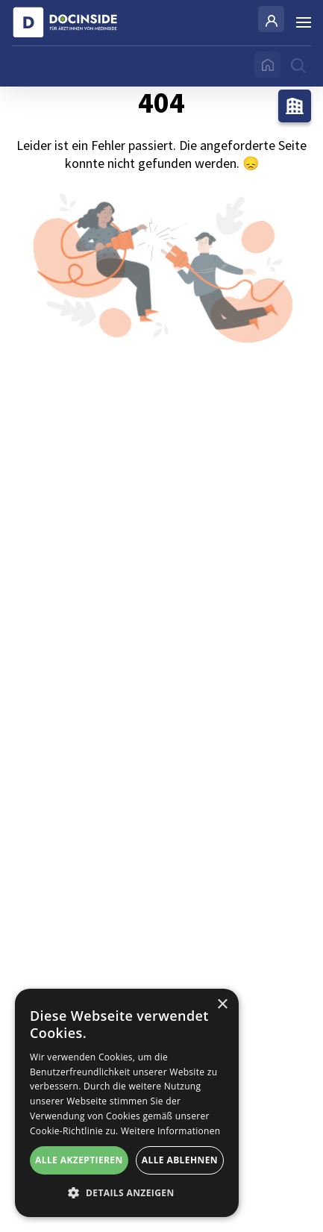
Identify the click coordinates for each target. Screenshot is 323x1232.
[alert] (127, 1103)
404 (161, 253)
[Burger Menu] (303, 22)
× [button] (222, 1004)
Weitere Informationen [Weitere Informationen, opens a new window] (171, 1131)
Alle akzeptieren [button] (79, 1160)
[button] (127, 1193)
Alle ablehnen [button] (180, 1160)
